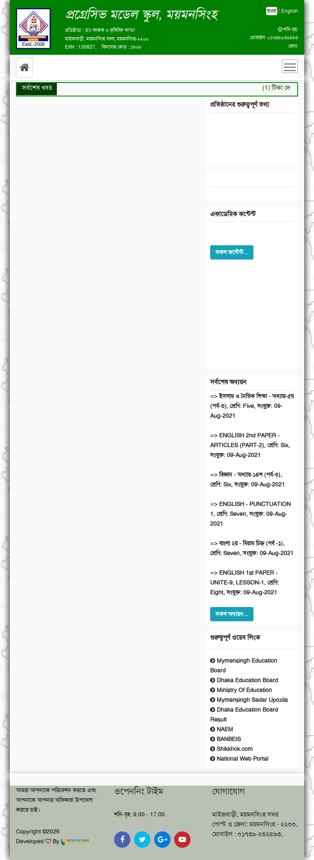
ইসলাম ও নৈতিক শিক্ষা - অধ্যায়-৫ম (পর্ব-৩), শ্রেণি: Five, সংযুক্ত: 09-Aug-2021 (252, 405)
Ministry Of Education (241, 690)
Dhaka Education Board (244, 680)
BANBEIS (225, 739)
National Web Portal (239, 758)
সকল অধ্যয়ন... (231, 614)
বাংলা (271, 11)
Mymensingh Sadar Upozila (249, 699)
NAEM (221, 729)
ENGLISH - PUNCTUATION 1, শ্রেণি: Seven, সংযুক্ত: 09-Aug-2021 (250, 513)
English (289, 11)
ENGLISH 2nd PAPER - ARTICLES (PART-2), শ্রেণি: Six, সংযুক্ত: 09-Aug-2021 (250, 445)
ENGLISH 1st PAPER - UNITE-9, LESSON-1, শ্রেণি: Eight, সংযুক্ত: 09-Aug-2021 (244, 582)
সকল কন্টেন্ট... (231, 252)
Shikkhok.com (231, 748)
